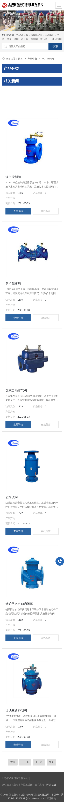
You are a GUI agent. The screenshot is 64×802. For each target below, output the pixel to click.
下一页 (38, 762)
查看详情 (18, 211)
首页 (20, 58)
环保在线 (51, 784)
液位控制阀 (13, 177)
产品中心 (32, 58)
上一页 (25, 762)
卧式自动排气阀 (16, 390)
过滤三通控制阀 (16, 710)
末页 (51, 762)
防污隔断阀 (13, 283)
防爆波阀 (11, 497)
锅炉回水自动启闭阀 (19, 604)
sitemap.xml (38, 798)
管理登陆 (51, 798)
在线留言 (46, 211)
